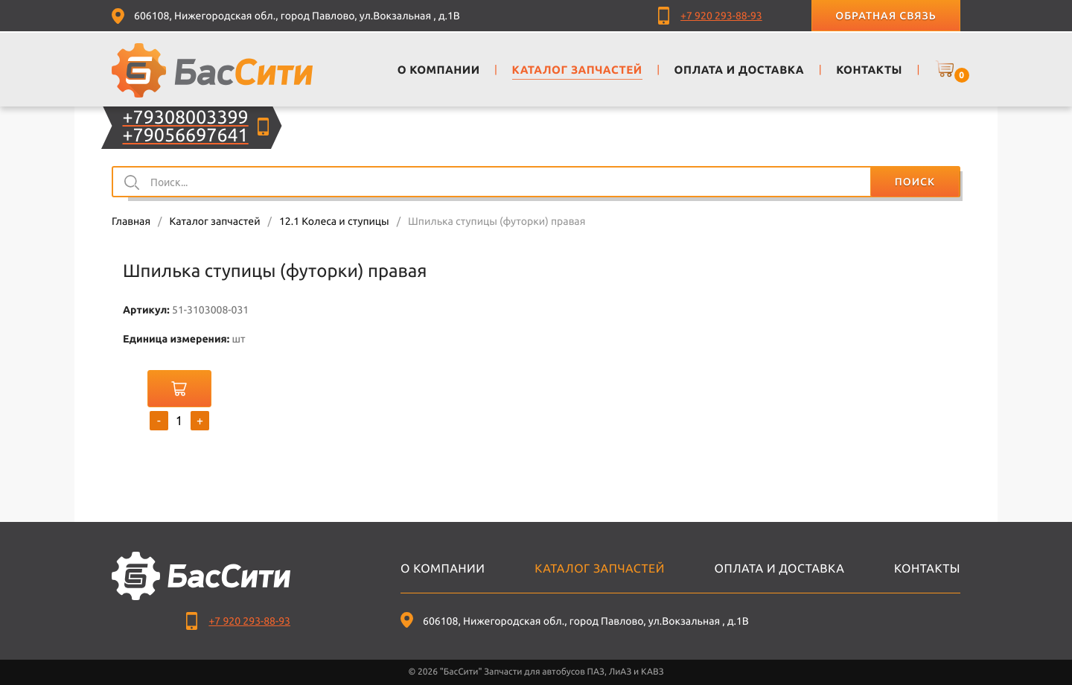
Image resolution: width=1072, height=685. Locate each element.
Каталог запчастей (214, 221)
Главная (131, 221)
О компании (443, 569)
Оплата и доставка (780, 569)
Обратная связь (885, 16)
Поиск (915, 182)
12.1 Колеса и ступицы (334, 221)
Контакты (927, 569)
